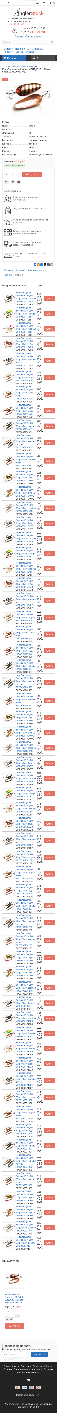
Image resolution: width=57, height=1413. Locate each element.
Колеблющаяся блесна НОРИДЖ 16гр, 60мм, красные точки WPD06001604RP (26, 599)
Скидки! (8, 48)
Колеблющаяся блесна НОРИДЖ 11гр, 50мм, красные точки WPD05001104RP (26, 359)
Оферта (48, 1366)
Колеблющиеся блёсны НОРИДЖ (22, 66)
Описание (8, 270)
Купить (31, 174)
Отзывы (30, 51)
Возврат (8, 1369)
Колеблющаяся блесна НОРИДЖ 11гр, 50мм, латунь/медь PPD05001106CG (26, 392)
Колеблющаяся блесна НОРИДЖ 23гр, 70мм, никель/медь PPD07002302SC (26, 939)
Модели (19, 275)
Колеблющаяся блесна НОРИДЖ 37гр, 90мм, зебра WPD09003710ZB (14, 1298)
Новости (8, 51)
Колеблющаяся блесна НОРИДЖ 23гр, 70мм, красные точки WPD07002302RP (26, 839)
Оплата (15, 1366)
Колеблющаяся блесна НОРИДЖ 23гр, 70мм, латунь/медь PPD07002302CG (26, 872)
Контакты (37, 1369)
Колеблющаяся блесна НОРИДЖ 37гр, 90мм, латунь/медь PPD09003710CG (26, 1112)
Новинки (20, 48)
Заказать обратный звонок (28, 36)
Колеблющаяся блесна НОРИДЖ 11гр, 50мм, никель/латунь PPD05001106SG (26, 441)
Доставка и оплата (37, 270)
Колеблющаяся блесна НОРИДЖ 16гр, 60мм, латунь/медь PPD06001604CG (26, 632)
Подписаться (39, 1354)
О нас (7, 1366)
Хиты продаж (35, 48)
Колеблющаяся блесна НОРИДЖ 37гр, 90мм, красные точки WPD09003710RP (26, 1079)
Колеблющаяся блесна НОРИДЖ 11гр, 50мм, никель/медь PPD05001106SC (26, 459)
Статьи (20, 51)
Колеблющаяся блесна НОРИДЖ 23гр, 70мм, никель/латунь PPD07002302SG (26, 921)
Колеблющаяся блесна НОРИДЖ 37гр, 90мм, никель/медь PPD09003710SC (26, 1179)
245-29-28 (32, 32)
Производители (22, 1369)
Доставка (26, 1366)
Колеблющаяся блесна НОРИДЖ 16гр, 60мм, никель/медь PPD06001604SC (26, 699)
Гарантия (8, 275)
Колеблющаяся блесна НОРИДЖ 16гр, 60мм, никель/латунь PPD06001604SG (26, 681)
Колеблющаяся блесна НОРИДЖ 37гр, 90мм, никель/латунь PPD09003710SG (26, 1161)
